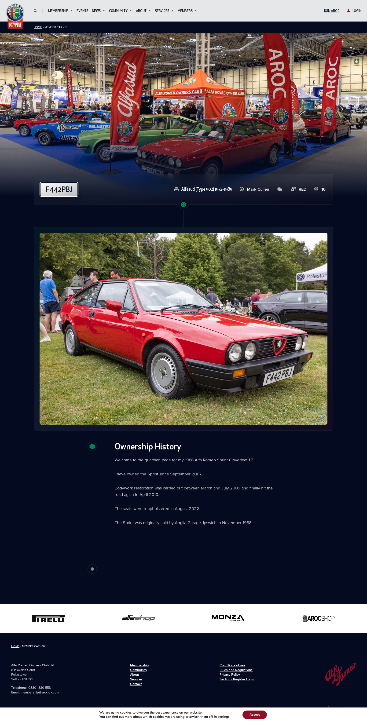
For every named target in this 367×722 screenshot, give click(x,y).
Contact (136, 684)
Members (187, 11)
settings (224, 717)
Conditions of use (232, 665)
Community (120, 11)
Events (82, 11)
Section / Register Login (237, 679)
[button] (37, 11)
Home (38, 27)
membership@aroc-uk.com (40, 692)
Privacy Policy (230, 674)
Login (354, 11)
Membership (60, 11)
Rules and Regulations (236, 669)
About (143, 11)
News (98, 11)
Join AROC (331, 11)
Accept (255, 714)
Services (164, 11)
